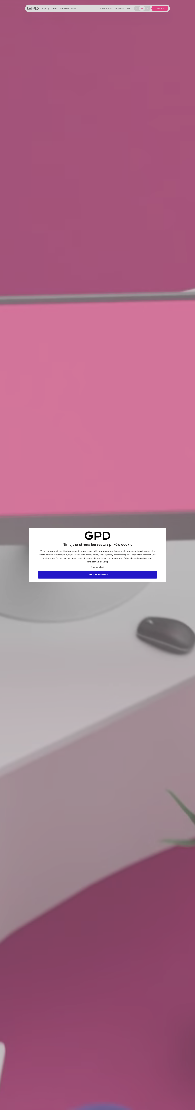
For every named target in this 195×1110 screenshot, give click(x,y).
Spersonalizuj (97, 567)
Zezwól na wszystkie (97, 574)
